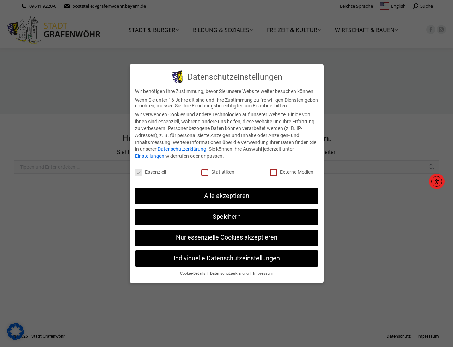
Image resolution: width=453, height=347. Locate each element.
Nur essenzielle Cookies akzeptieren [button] (226, 237)
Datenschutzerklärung (182, 149)
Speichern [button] (227, 216)
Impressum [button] (263, 273)
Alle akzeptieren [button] (226, 195)
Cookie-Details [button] (193, 273)
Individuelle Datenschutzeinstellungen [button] (226, 258)
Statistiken (217, 172)
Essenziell (150, 172)
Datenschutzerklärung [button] (230, 273)
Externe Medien (291, 172)
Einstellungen (149, 156)
